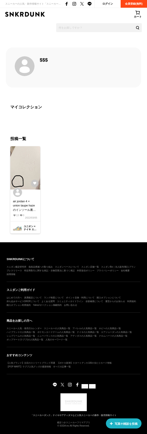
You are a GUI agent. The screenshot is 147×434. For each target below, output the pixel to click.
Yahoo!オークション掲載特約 (47, 305)
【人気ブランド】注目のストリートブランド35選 (31, 363)
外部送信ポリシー (85, 270)
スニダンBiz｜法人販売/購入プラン (118, 267)
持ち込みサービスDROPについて (23, 301)
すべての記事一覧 (62, 366)
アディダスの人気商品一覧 (83, 336)
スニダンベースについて (67, 267)
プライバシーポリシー (108, 270)
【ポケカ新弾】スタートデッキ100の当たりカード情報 (84, 363)
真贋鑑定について (33, 297)
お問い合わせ (70, 305)
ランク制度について (54, 297)
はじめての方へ (14, 297)
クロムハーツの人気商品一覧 (113, 336)
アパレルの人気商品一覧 (85, 328)
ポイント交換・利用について (80, 297)
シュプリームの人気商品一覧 (21, 336)
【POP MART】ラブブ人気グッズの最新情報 (29, 366)
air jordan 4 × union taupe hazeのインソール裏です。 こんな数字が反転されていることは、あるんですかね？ (25, 206)
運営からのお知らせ (115, 301)
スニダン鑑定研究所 (16, 267)
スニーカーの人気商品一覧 (57, 328)
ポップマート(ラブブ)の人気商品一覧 (25, 339)
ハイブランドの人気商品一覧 (21, 332)
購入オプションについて (109, 297)
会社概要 (125, 270)
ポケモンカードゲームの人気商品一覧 (56, 332)
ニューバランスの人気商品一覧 (52, 336)
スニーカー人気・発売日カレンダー (24, 328)
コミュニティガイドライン (70, 301)
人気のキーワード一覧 (56, 339)
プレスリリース (14, 270)
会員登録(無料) (134, 3)
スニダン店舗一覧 (90, 267)
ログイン (107, 3)
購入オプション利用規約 (19, 305)
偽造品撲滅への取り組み (41, 267)
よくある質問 (48, 301)
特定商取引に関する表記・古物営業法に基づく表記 (49, 270)
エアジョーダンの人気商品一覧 (116, 332)
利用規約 (131, 301)
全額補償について (94, 301)
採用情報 (11, 274)
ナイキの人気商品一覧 (88, 332)
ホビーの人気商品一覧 (110, 328)
